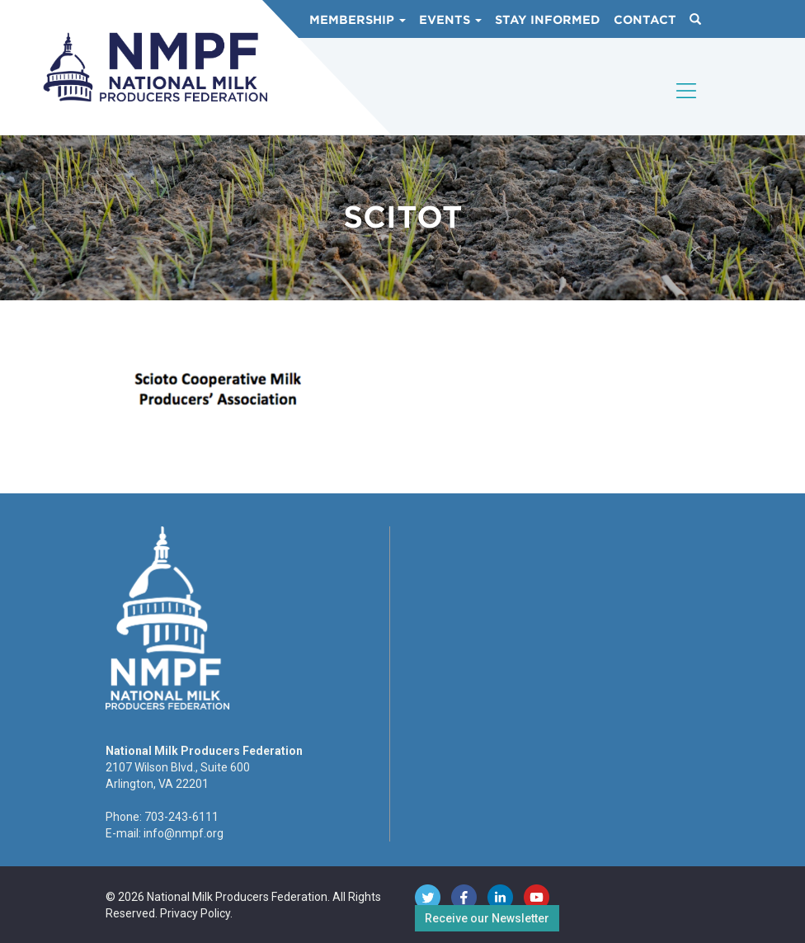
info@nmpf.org (184, 833)
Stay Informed (547, 19)
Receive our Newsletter (487, 918)
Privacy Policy (195, 913)
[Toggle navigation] (687, 104)
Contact (645, 19)
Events (450, 19)
